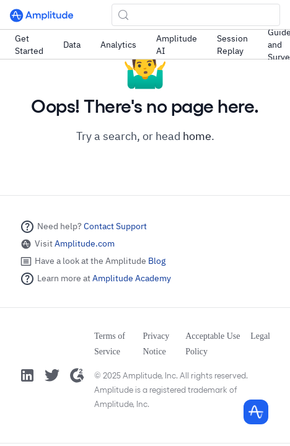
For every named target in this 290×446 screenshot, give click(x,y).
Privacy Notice (156, 343)
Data (72, 44)
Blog (156, 260)
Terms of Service (109, 343)
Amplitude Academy (131, 278)
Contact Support (115, 226)
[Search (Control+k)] (196, 15)
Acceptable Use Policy (212, 343)
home (197, 136)
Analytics (118, 44)
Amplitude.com (85, 243)
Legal (260, 336)
